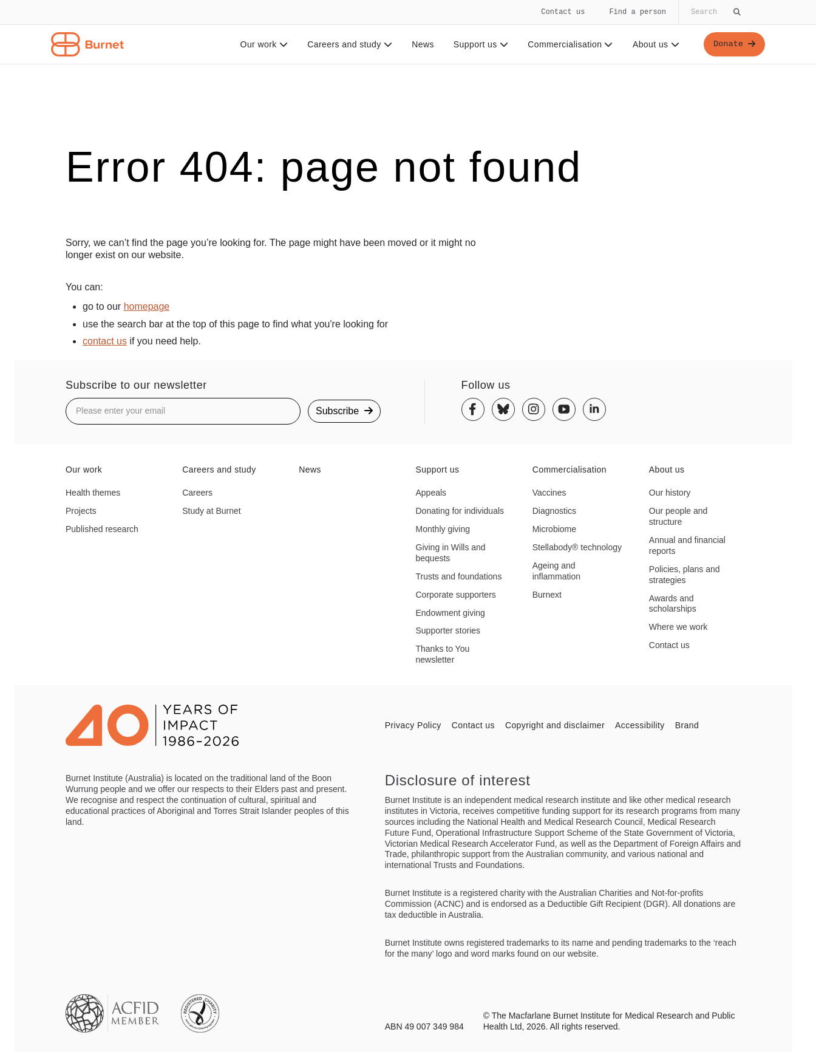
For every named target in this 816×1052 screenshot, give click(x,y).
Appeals (431, 492)
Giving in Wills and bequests (451, 552)
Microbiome (554, 529)
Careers (197, 492)
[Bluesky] (503, 409)
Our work (263, 44)
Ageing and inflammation (556, 571)
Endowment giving (450, 613)
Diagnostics (554, 511)
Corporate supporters (456, 594)
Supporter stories (448, 630)
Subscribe (344, 411)
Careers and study (349, 44)
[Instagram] (533, 409)
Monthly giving (443, 529)
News (422, 44)
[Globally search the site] (714, 12)
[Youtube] (564, 409)
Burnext (547, 594)
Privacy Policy (413, 725)
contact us (105, 341)
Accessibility (640, 725)
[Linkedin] (594, 409)
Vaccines (549, 492)
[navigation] (408, 32)
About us (655, 44)
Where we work (678, 627)
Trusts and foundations (459, 576)
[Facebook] (472, 409)
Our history (669, 492)
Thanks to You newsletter (443, 654)
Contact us (563, 12)
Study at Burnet (211, 511)
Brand (687, 725)
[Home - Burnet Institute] (87, 44)
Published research (102, 529)
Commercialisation (570, 44)
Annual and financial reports (687, 545)
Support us (479, 44)
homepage (147, 306)
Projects (81, 511)
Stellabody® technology (577, 547)
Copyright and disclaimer (555, 725)
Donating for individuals (460, 511)
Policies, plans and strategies (684, 574)
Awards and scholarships (672, 603)
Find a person (637, 12)
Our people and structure (678, 516)
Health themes (93, 492)
